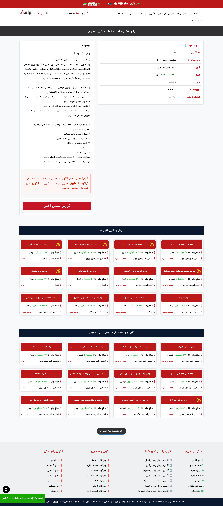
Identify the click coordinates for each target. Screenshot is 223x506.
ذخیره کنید (192, 45)
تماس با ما (196, 20)
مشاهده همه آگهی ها (111, 431)
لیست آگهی (51, 183)
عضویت (73, 13)
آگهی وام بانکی (166, 13)
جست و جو (131, 13)
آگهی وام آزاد (148, 13)
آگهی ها (181, 13)
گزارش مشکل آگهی (56, 206)
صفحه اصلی (195, 13)
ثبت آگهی (45, 13)
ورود (84, 13)
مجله (120, 13)
